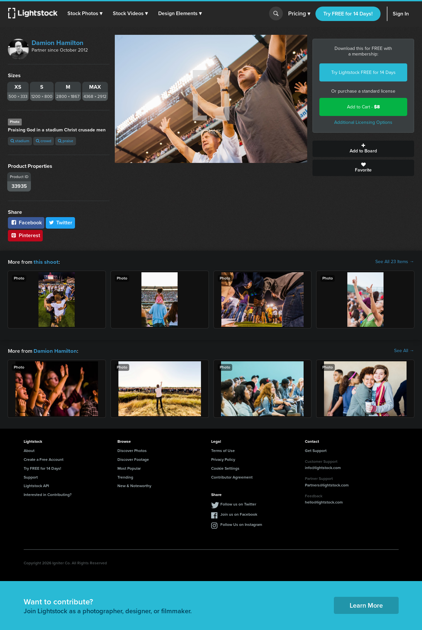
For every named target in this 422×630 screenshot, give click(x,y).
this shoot (45, 261)
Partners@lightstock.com (327, 484)
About (29, 450)
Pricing (299, 14)
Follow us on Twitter (238, 503)
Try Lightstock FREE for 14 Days (363, 72)
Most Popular (129, 468)
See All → (404, 350)
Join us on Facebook (238, 514)
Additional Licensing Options (363, 122)
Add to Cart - (363, 106)
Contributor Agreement (232, 477)
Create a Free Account (43, 459)
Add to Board (363, 148)
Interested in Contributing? (48, 494)
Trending (125, 477)
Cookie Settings (225, 468)
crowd (43, 141)
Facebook (26, 222)
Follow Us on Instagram (241, 524)
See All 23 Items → (394, 262)
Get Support (316, 450)
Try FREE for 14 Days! (348, 13)
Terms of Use (223, 450)
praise (65, 141)
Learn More (366, 605)
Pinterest (25, 235)
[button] (85, 13)
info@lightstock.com (323, 467)
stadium (20, 141)
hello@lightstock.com (324, 502)
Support (31, 477)
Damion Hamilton (58, 43)
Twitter (60, 222)
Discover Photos (132, 450)
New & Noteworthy (134, 485)
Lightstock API (36, 485)
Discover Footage (133, 459)
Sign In (401, 13)
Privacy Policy (223, 459)
